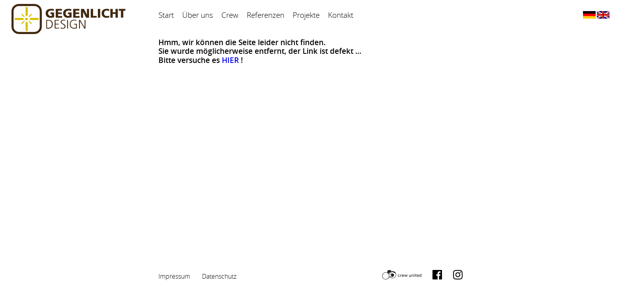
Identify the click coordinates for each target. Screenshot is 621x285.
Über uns (197, 15)
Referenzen (265, 15)
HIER (230, 60)
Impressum (174, 276)
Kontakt (340, 15)
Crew (229, 15)
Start (166, 15)
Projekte (306, 15)
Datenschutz (219, 276)
